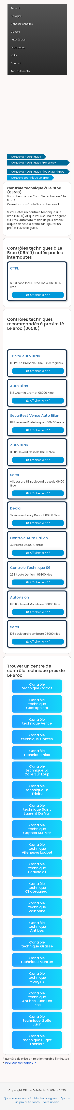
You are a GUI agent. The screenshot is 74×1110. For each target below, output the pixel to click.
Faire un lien (51, 1102)
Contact (16, 63)
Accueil (15, 8)
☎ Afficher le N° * (38, 295)
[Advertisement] (37, 114)
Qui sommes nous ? (17, 1098)
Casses (15, 31)
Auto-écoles (18, 39)
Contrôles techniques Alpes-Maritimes (37, 172)
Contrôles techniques (26, 157)
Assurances (18, 47)
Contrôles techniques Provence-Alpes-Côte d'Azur (33, 163)
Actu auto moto (20, 71)
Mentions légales (45, 1098)
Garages (16, 16)
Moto (14, 55)
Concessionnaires (22, 24)
